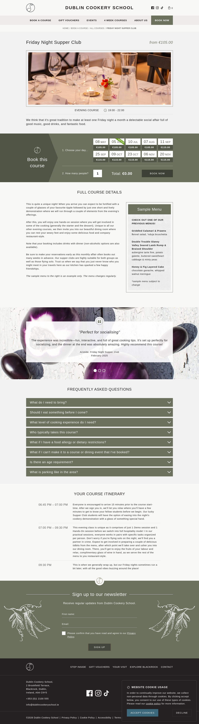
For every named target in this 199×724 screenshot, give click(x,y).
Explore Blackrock (144, 667)
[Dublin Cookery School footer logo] (30, 667)
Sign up (99, 647)
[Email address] (99, 624)
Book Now (162, 20)
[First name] (99, 614)
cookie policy (153, 703)
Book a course (40, 20)
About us (140, 20)
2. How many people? (75, 173)
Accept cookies (143, 712)
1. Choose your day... (75, 150)
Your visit (120, 667)
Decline (182, 712)
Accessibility (104, 717)
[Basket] (170, 8)
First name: (68, 614)
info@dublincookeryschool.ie (42, 704)
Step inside (78, 667)
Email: (65, 624)
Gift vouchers (69, 20)
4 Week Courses (115, 20)
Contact (167, 667)
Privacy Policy (69, 717)
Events (92, 20)
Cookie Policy (87, 717)
